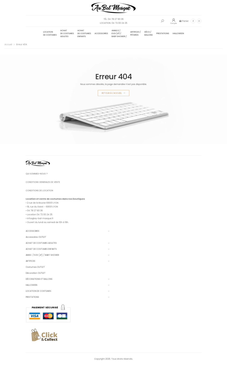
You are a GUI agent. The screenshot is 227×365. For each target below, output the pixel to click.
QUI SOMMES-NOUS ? (37, 173)
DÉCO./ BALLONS (148, 33)
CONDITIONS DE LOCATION (39, 190)
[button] (162, 21)
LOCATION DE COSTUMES (50, 33)
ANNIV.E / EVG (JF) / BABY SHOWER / (119, 33)
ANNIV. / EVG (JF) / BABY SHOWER (68, 254)
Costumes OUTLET (35, 266)
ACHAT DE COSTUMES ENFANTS (84, 33)
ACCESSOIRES (101, 33)
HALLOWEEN (178, 33)
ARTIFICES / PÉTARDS (135, 33)
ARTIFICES (68, 260)
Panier (185, 21)
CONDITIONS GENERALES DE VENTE (43, 182)
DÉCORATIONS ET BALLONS (68, 279)
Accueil (8, 44)
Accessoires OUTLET (36, 236)
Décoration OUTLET (36, 273)
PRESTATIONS (162, 33)
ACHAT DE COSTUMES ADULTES (67, 33)
